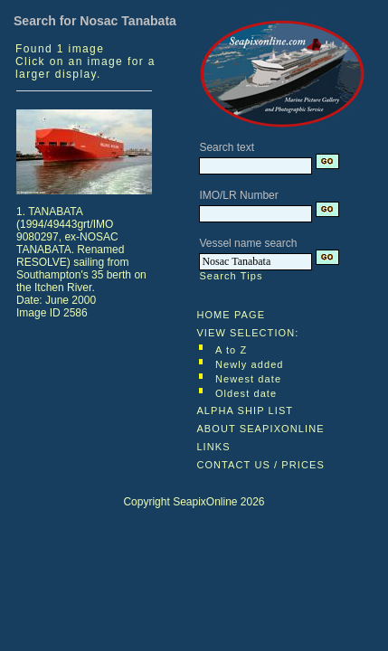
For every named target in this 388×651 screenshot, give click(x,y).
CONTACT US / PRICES (260, 464)
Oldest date (246, 393)
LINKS (213, 446)
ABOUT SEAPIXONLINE (260, 428)
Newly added (249, 364)
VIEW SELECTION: (247, 332)
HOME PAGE (230, 314)
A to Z (231, 349)
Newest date (248, 378)
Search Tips (230, 275)
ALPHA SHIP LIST (244, 410)
